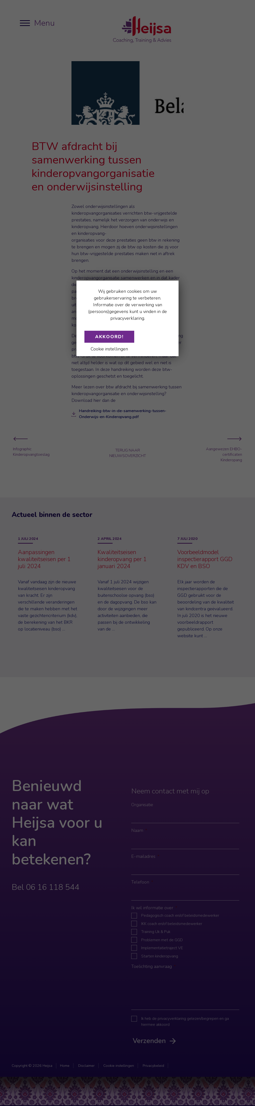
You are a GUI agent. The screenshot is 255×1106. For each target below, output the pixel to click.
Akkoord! (109, 337)
